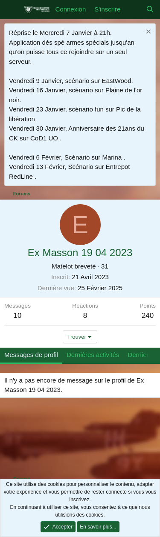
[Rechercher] (150, 9)
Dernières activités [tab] (93, 354)
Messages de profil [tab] (31, 354)
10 (18, 315)
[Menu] (12, 9)
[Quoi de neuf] (133, 9)
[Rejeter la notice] (147, 32)
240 (148, 315)
